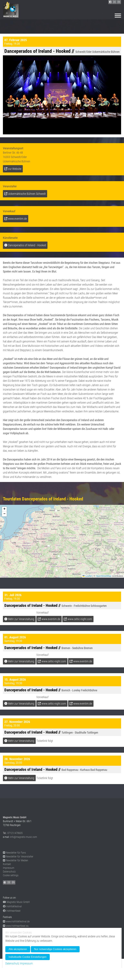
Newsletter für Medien (15, 860)
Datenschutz (9, 871)
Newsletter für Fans (14, 852)
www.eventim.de (17, 218)
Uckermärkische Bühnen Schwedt (27, 193)
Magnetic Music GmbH (16, 902)
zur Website (14, 168)
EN (13, 882)
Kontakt (7, 864)
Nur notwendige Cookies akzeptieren (55, 949)
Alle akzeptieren (18, 949)
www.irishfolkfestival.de (16, 921)
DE (9, 882)
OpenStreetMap (103, 576)
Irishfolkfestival (12, 906)
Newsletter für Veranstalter (18, 856)
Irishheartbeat (12, 910)
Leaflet (87, 576)
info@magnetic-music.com (23, 836)
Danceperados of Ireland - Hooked (27, 245)
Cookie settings (10, 875)
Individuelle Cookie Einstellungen (27, 957)
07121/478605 (15, 833)
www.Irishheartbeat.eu (16, 925)
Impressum (8, 867)
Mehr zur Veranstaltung (21, 619)
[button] (56, 571)
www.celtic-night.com (79, 619)
